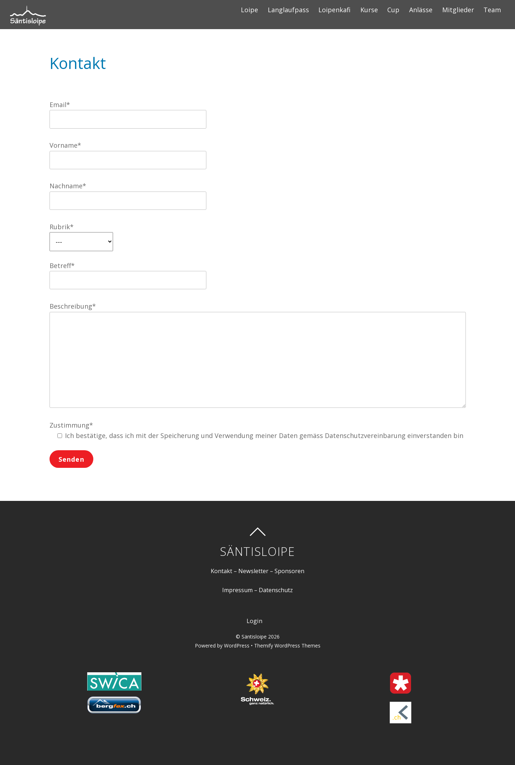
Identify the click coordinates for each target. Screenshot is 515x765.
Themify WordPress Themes (287, 645)
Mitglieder (458, 9)
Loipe (249, 9)
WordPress (236, 645)
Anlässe (420, 9)
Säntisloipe (254, 636)
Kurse (369, 9)
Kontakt (221, 571)
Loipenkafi (334, 9)
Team (492, 9)
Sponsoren (289, 571)
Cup (393, 9)
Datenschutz (276, 590)
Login (254, 621)
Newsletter (253, 571)
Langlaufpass (288, 9)
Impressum (237, 590)
